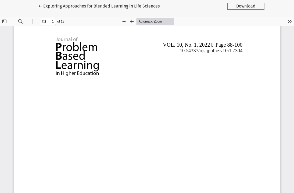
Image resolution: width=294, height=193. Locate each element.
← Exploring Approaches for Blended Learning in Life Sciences (99, 6)
